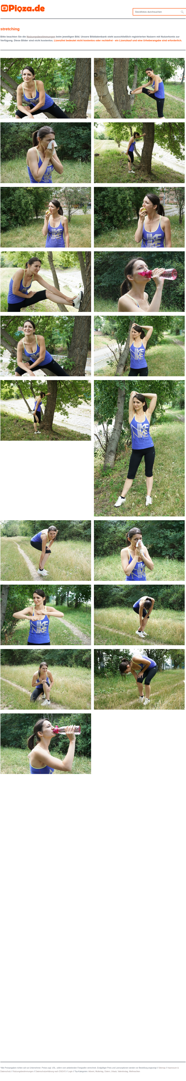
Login (70, 1071)
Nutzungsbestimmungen (23, 1071)
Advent (91, 1071)
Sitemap (162, 1068)
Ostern (107, 1071)
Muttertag (99, 1071)
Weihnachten (134, 1071)
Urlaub (114, 1071)
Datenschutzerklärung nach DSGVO (51, 1071)
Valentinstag (123, 1071)
